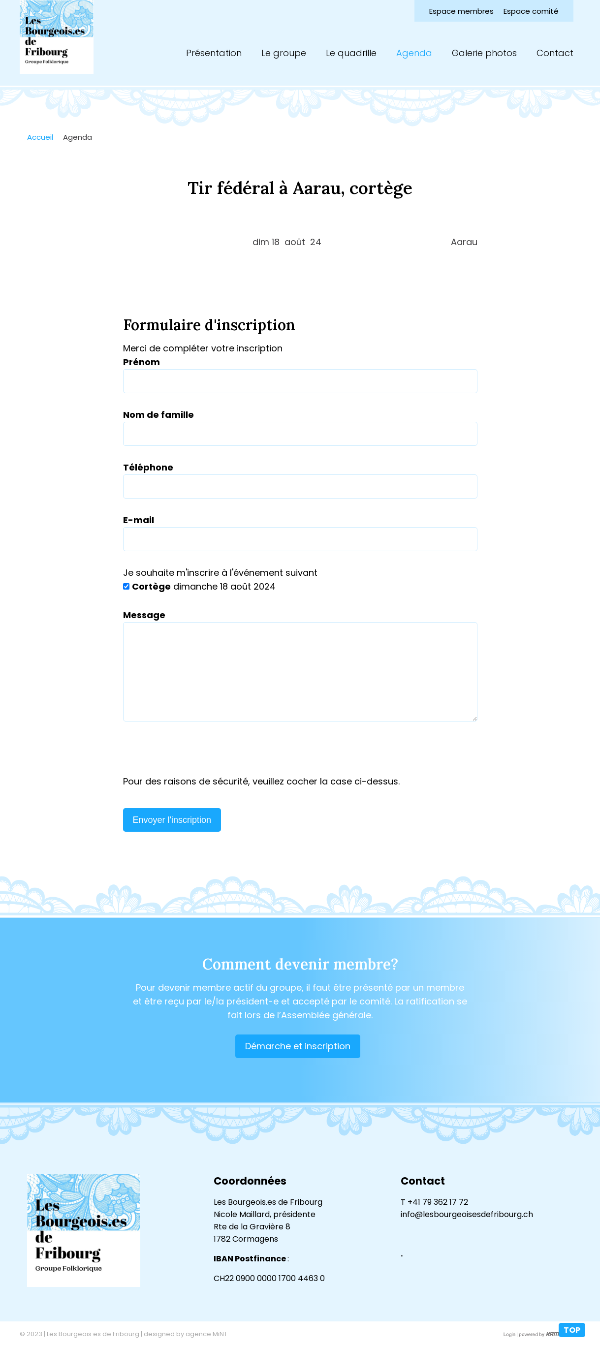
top (572, 1330)
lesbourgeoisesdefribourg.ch (57, 37)
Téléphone (148, 467)
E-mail (138, 520)
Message (144, 615)
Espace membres (461, 11)
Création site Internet (549, 1334)
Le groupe (283, 53)
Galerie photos (484, 53)
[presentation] (198, 755)
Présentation (214, 53)
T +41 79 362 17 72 (434, 1202)
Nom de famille (158, 414)
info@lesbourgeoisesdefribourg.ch (467, 1214)
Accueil (40, 137)
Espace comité (531, 11)
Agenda (414, 53)
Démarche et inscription (297, 1046)
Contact (555, 53)
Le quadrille (351, 53)
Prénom (141, 362)
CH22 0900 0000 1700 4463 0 (269, 1278)
